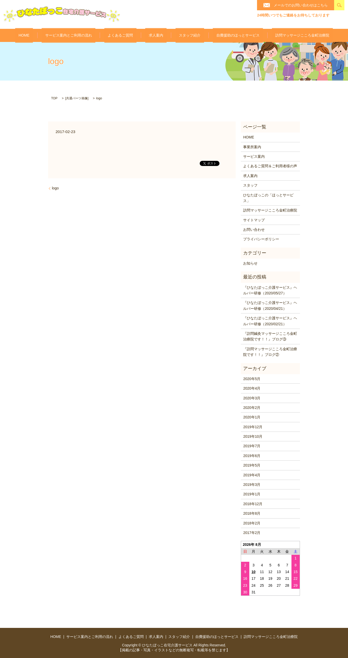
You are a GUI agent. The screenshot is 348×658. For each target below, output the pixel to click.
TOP (54, 98)
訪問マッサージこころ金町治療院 (282, 35)
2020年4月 (251, 388)
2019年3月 (251, 484)
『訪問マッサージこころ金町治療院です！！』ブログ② (270, 351)
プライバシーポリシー (261, 239)
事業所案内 (252, 146)
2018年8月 (251, 513)
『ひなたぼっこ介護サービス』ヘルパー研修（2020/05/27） (270, 290)
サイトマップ (254, 219)
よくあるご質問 (127, 35)
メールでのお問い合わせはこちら (301, 5)
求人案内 (156, 35)
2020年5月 (251, 378)
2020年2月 (251, 407)
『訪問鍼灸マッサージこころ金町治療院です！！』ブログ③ (270, 336)
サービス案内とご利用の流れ (82, 35)
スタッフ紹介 (183, 35)
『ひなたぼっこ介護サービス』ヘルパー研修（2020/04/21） (270, 305)
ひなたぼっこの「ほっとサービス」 (268, 197)
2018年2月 (251, 523)
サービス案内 (254, 156)
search (339, 5)
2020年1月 (251, 417)
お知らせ (250, 263)
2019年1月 (251, 494)
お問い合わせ (254, 229)
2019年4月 (251, 474)
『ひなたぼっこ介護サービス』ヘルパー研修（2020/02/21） (270, 321)
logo (55, 188)
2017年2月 (251, 532)
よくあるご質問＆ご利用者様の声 (270, 166)
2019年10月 (252, 436)
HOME (44, 35)
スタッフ (250, 185)
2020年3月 (251, 398)
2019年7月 (251, 446)
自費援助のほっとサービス (224, 35)
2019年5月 (251, 465)
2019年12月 (252, 426)
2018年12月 (252, 503)
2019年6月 (251, 455)
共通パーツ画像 (77, 98)
